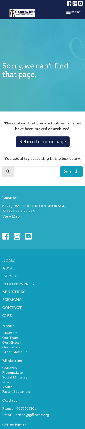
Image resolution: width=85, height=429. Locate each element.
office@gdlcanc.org (32, 415)
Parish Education (16, 391)
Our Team (10, 337)
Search (71, 171)
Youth (7, 387)
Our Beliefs (11, 347)
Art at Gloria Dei (15, 352)
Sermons (11, 300)
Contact (12, 307)
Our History (12, 342)
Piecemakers (12, 372)
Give (7, 315)
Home (8, 260)
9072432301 (26, 409)
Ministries (13, 292)
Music (7, 382)
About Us (9, 333)
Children (9, 368)
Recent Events (18, 284)
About (9, 268)
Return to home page (42, 141)
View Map (11, 216)
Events (9, 276)
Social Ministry (14, 377)
